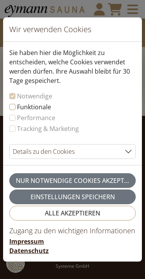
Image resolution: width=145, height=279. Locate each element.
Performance (36, 118)
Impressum (26, 241)
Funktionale (34, 107)
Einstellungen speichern (73, 197)
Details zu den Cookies (44, 151)
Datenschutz (29, 250)
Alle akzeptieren (72, 213)
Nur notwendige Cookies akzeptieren (76, 180)
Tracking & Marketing (48, 128)
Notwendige (34, 96)
